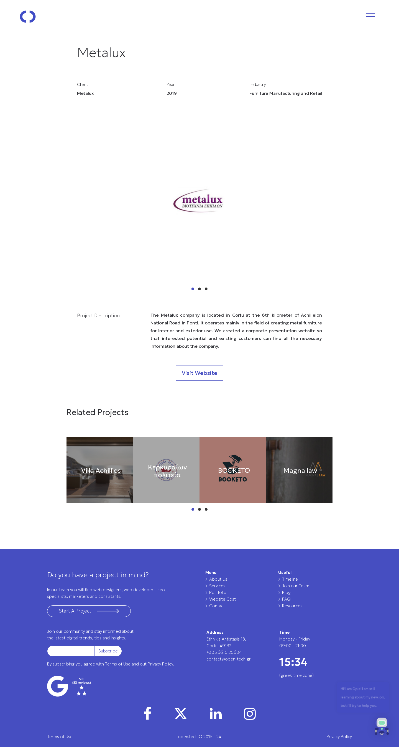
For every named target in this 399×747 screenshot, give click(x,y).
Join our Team (295, 585)
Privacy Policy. (161, 664)
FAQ (286, 599)
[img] (148, 714)
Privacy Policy (339, 736)
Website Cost (222, 599)
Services (217, 585)
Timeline (290, 579)
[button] (382, 728)
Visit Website (199, 373)
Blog (286, 592)
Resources (292, 605)
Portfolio (217, 592)
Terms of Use (118, 664)
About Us (218, 579)
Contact (217, 605)
